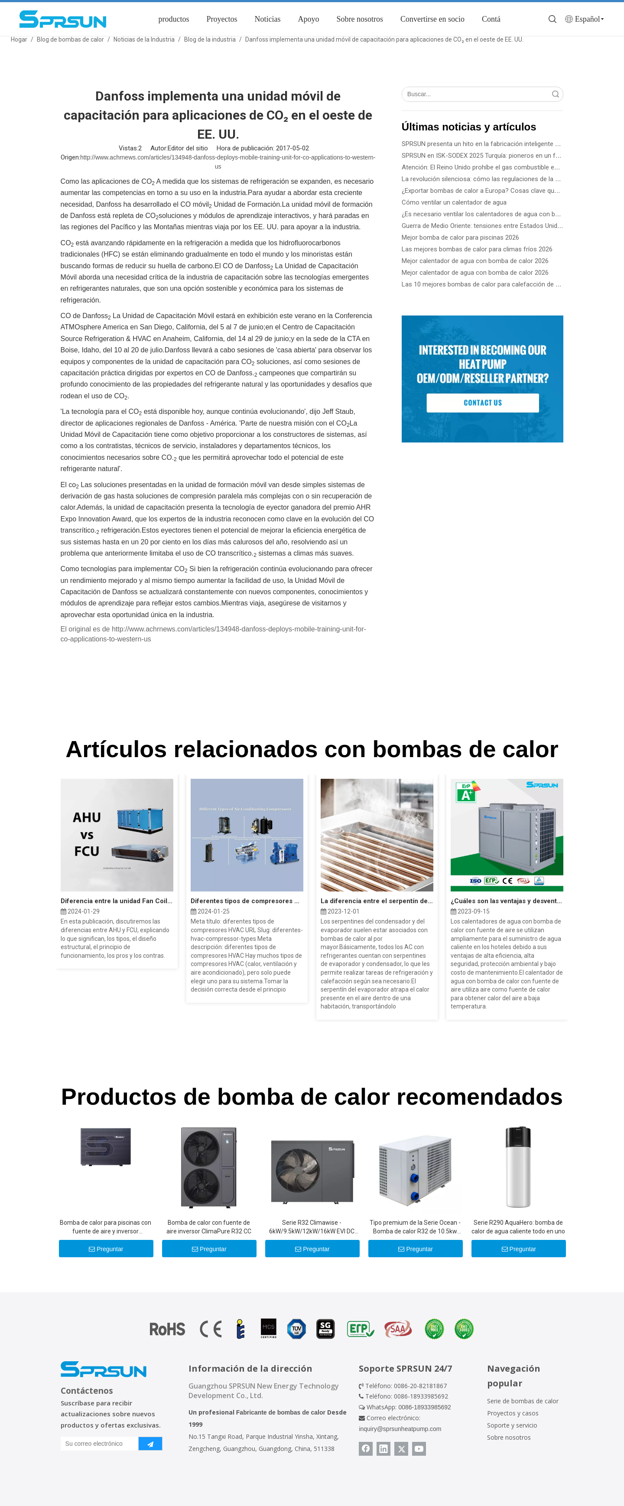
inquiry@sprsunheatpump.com (400, 1428)
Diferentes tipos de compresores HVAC (247, 901)
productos (173, 19)
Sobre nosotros (359, 19)
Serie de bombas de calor (523, 1401)
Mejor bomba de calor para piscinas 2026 (460, 237)
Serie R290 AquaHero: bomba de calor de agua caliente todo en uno (518, 1227)
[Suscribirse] (150, 1444)
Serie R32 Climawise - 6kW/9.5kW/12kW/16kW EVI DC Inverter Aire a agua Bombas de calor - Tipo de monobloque (312, 1227)
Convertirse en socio (432, 19)
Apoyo (308, 19)
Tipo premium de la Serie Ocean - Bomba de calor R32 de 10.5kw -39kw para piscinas (415, 1227)
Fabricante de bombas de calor (280, 1412)
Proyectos (221, 19)
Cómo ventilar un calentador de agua (454, 202)
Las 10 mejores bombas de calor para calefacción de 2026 (485, 284)
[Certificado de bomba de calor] (312, 1329)
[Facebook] (366, 1449)
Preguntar (106, 1249)
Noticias (267, 19)
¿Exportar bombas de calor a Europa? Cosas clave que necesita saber (501, 191)
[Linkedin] (383, 1449)
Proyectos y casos (513, 1413)
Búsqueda (555, 94)
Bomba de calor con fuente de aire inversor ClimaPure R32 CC (208, 1227)
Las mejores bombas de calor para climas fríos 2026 (477, 249)
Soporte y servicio (512, 1425)
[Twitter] (401, 1449)
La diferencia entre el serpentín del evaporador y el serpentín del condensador (377, 901)
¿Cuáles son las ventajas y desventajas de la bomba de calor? (507, 901)
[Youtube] (419, 1449)
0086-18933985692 (424, 1407)
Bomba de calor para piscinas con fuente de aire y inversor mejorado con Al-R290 (105, 1227)
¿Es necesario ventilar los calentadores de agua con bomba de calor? (501, 214)
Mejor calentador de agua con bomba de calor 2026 (475, 261)
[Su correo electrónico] (97, 1443)
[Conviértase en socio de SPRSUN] (483, 379)
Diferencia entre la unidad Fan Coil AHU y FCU (117, 901)
